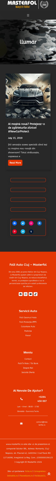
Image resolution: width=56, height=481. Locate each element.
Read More (15, 162)
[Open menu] (28, 14)
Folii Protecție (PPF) (28, 322)
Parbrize (28, 330)
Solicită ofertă (28, 371)
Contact (28, 360)
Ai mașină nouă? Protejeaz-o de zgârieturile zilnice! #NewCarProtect (26, 127)
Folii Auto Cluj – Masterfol (28, 267)
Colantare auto (28, 326)
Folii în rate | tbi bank (28, 363)
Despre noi (28, 367)
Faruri (28, 333)
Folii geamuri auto (28, 319)
